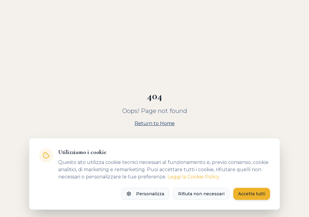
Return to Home (155, 123)
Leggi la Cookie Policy (193, 177)
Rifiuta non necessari (201, 194)
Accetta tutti (251, 194)
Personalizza (145, 194)
